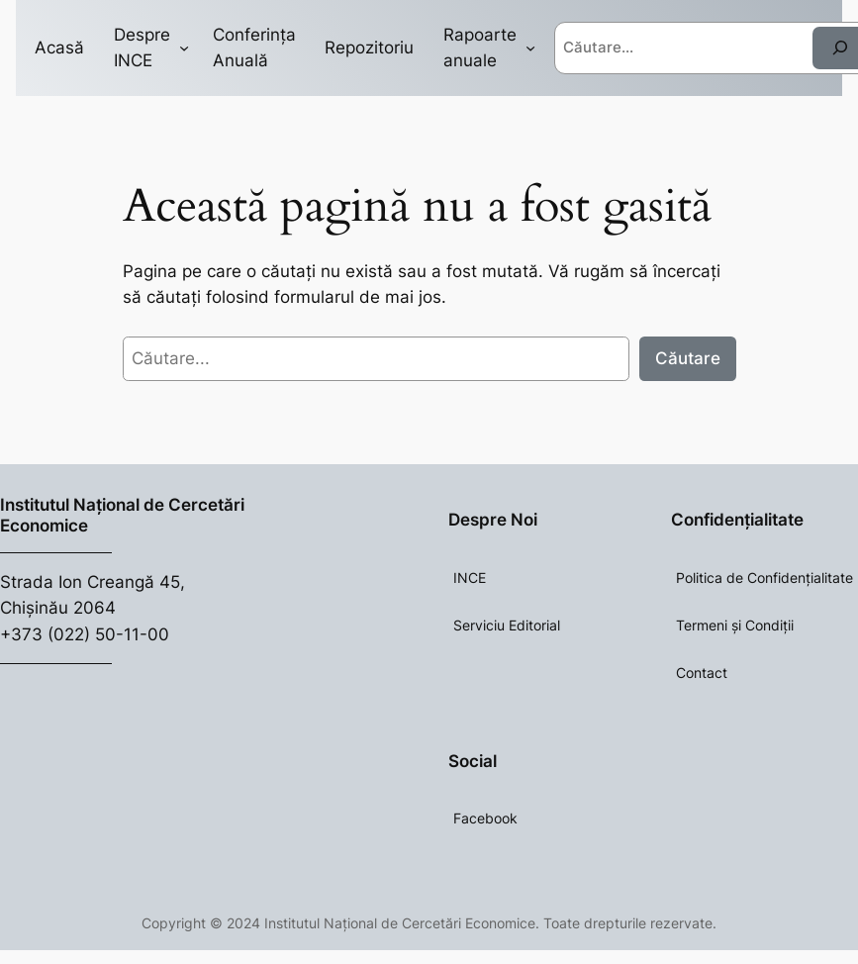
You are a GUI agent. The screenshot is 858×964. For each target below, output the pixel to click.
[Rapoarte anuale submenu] (530, 47)
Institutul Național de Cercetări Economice (122, 514)
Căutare (687, 358)
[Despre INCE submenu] (184, 47)
